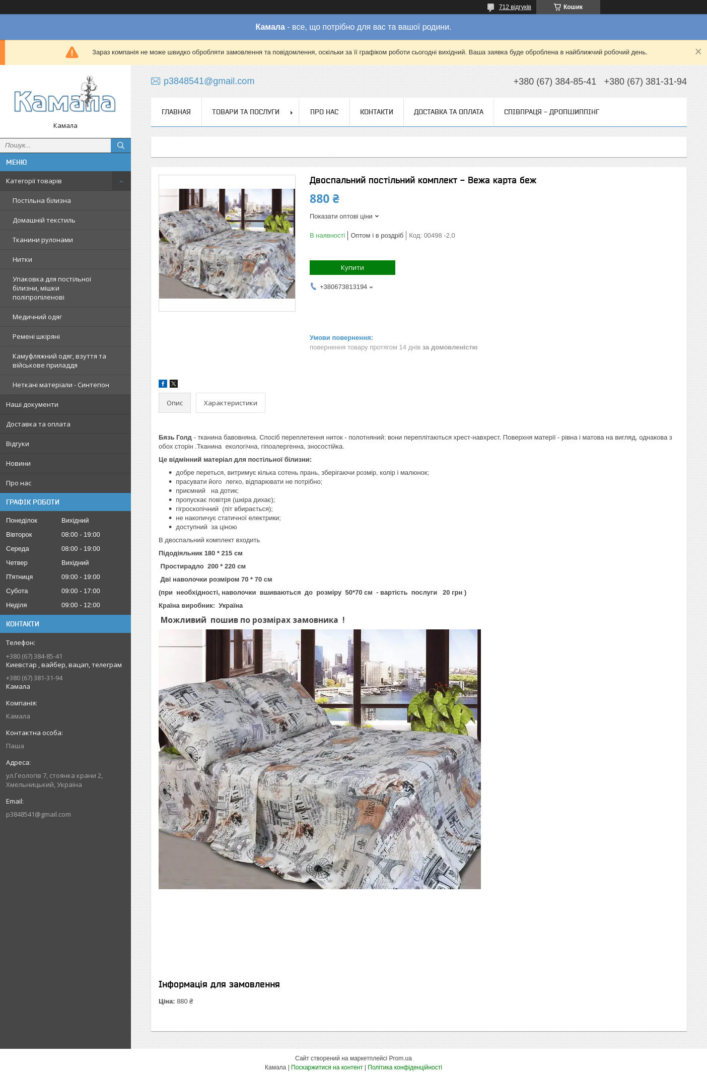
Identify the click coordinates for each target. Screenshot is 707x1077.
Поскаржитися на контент (327, 1067)
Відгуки (17, 443)
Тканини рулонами (43, 239)
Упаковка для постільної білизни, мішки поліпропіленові (52, 288)
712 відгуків (515, 7)
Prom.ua (400, 1058)
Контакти (376, 112)
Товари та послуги (245, 112)
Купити (352, 267)
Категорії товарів (34, 180)
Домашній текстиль (44, 220)
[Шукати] (121, 145)
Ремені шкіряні (36, 336)
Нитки (22, 259)
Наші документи (32, 404)
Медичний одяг (37, 316)
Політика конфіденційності (405, 1067)
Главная (176, 112)
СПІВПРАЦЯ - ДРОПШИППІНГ (551, 112)
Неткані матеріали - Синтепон (61, 384)
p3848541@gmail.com (38, 814)
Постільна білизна (42, 200)
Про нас (18, 482)
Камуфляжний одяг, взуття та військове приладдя (59, 360)
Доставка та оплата (38, 423)
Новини (18, 463)
